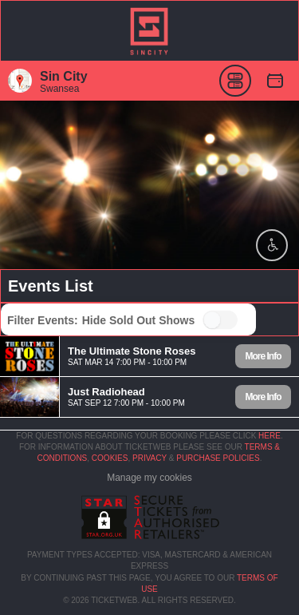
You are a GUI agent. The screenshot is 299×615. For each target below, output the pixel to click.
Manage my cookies (149, 477)
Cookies (110, 458)
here (269, 435)
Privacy (149, 458)
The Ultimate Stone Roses (131, 350)
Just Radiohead (106, 391)
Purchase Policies (217, 458)
